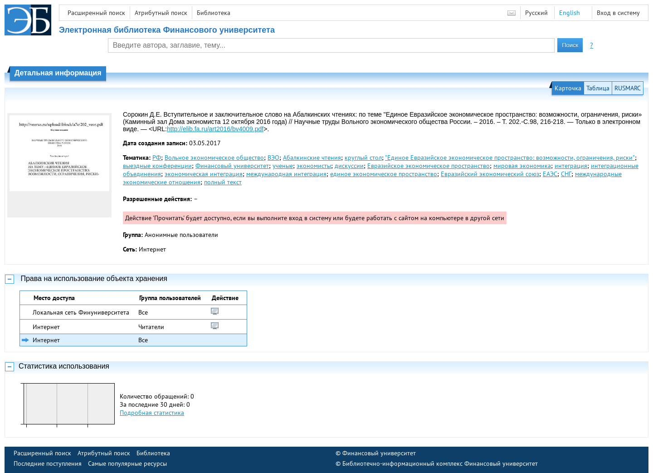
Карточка (568, 88)
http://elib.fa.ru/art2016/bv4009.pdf (215, 129)
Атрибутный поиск (161, 13)
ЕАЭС (550, 174)
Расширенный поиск (96, 13)
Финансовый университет (232, 166)
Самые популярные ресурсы (127, 463)
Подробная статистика (152, 413)
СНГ (566, 174)
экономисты (314, 166)
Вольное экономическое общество (214, 157)
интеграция (571, 166)
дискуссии (349, 166)
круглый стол (363, 157)
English (569, 13)
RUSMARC (627, 88)
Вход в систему (618, 13)
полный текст (223, 182)
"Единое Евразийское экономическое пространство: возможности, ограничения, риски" (510, 157)
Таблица (597, 88)
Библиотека (213, 13)
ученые (283, 166)
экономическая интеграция (204, 174)
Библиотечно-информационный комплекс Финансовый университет (440, 463)
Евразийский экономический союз (490, 174)
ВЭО (273, 157)
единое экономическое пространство (383, 174)
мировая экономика (522, 166)
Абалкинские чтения (312, 157)
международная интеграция (286, 174)
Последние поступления (48, 463)
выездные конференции (157, 166)
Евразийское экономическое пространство (428, 166)
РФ (156, 157)
